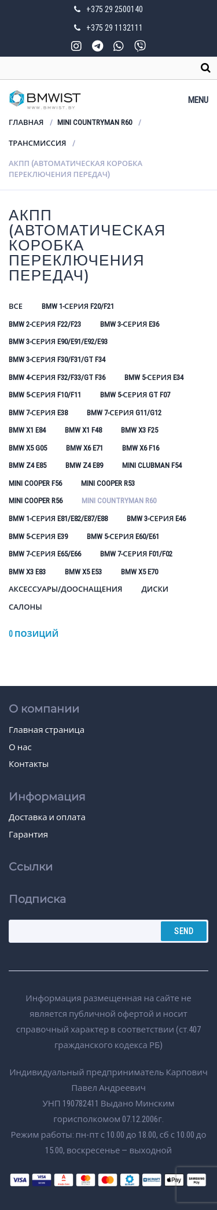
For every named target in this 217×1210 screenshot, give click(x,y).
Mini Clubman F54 (152, 465)
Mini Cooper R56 (35, 500)
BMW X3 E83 (27, 571)
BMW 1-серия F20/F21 (78, 306)
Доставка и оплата (47, 817)
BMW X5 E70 (139, 571)
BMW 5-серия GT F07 (135, 394)
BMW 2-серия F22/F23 (45, 324)
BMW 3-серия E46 (156, 518)
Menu (198, 100)
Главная (26, 122)
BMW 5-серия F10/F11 (45, 394)
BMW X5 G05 (28, 448)
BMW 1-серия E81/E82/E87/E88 (58, 518)
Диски (154, 589)
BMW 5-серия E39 (38, 536)
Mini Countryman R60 (94, 122)
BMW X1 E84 (27, 430)
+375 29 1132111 (114, 27)
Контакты (29, 764)
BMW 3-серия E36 (129, 324)
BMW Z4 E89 (84, 465)
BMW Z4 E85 (27, 465)
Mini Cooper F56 (35, 483)
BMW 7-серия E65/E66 (45, 553)
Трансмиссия (37, 143)
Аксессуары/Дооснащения (65, 589)
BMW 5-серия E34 (153, 377)
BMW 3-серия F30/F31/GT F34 (57, 359)
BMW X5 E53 (83, 571)
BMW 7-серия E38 (38, 412)
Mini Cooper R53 (108, 483)
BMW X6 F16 (140, 448)
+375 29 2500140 (114, 9)
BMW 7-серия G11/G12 (124, 412)
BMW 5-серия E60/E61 (123, 536)
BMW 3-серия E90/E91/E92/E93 (58, 341)
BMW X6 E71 (84, 448)
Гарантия (28, 834)
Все (16, 306)
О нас (20, 747)
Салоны (25, 607)
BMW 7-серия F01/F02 (136, 553)
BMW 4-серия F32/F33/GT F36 (57, 377)
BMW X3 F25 (139, 430)
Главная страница (46, 730)
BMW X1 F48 (83, 430)
